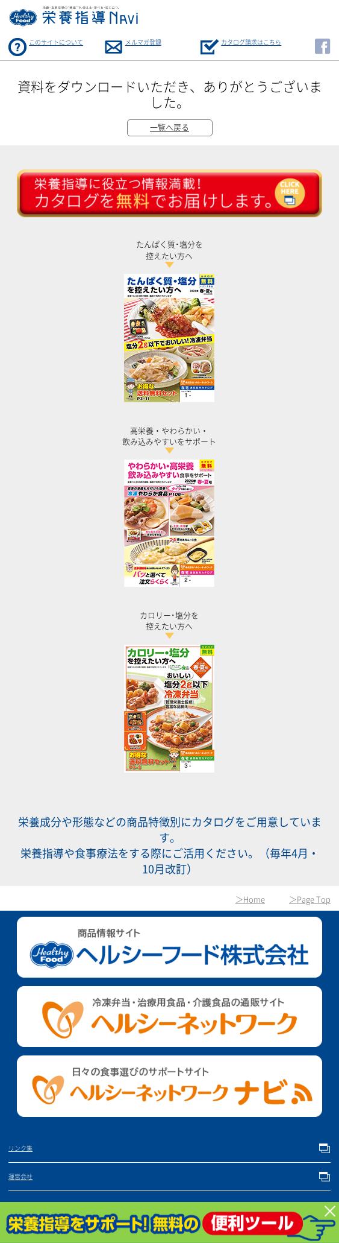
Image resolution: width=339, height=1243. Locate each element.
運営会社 (20, 1177)
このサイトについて (56, 42)
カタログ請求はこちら (251, 42)
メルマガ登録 (143, 42)
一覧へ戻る (169, 127)
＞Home (250, 899)
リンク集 (20, 1148)
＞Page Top (310, 899)
